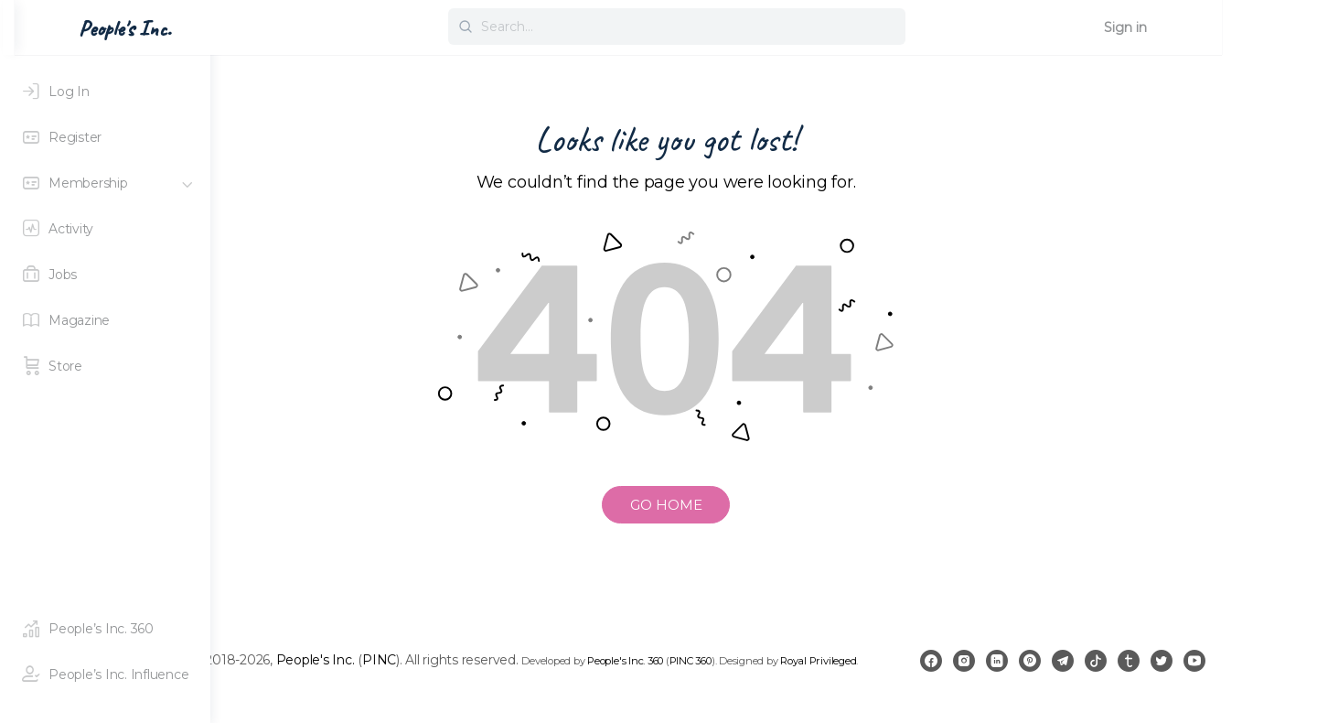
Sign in (1247, 27)
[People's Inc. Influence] (105, 674)
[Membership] (105, 183)
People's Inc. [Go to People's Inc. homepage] (293, 28)
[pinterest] (1105, 670)
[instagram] (1039, 670)
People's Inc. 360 (746, 657)
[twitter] (1236, 670)
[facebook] (1006, 670)
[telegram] (1138, 670)
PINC (500, 656)
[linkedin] (1072, 670)
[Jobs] (105, 274)
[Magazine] (105, 320)
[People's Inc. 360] (105, 629)
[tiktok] (1171, 670)
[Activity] (105, 229)
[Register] (105, 137)
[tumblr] (1204, 670)
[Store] (105, 366)
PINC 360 (811, 657)
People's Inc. (435, 656)
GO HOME (764, 504)
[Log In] (105, 91)
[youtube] (1269, 670)
